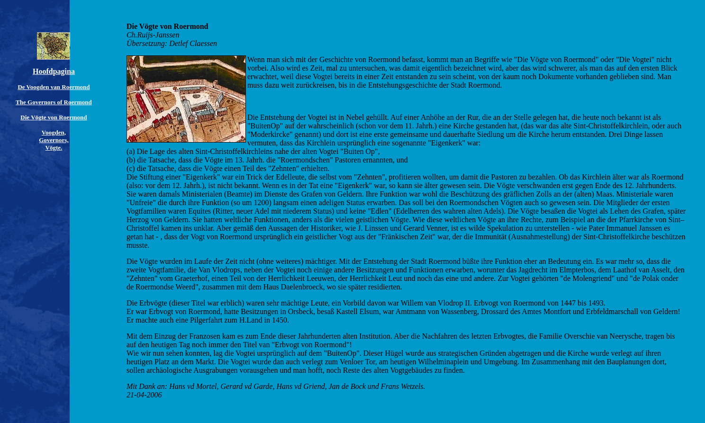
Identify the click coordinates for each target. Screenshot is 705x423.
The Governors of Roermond (54, 102)
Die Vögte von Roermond (53, 117)
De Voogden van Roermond (54, 86)
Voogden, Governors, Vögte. (53, 140)
